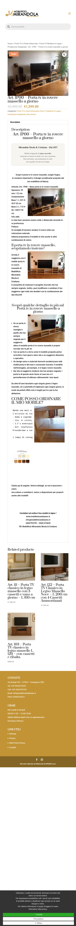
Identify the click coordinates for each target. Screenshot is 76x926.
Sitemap (12, 734)
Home (10, 43)
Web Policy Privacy (17, 743)
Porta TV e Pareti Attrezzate (26, 43)
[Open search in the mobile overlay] (38, 26)
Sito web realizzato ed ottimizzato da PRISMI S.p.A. (38, 764)
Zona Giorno (31, 114)
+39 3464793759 (19, 689)
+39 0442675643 (18, 686)
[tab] (38, 122)
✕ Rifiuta (38, 923)
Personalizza (38, 919)
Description (15, 122)
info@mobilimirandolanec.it (24, 693)
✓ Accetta (38, 914)
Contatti (12, 747)
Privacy (12, 738)
